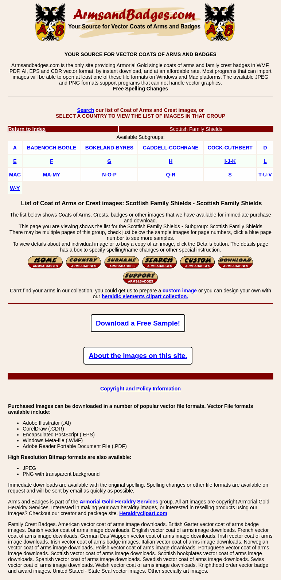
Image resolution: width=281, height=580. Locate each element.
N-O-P (109, 175)
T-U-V (265, 175)
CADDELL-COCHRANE (170, 148)
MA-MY (51, 175)
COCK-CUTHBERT (230, 148)
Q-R (170, 175)
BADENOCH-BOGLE (51, 148)
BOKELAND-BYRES (109, 148)
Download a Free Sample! (138, 323)
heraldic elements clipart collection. (145, 296)
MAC (15, 175)
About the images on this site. (138, 355)
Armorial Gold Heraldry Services (118, 502)
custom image (180, 290)
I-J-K (230, 161)
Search (85, 110)
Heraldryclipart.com (143, 513)
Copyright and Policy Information (140, 389)
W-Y (15, 188)
